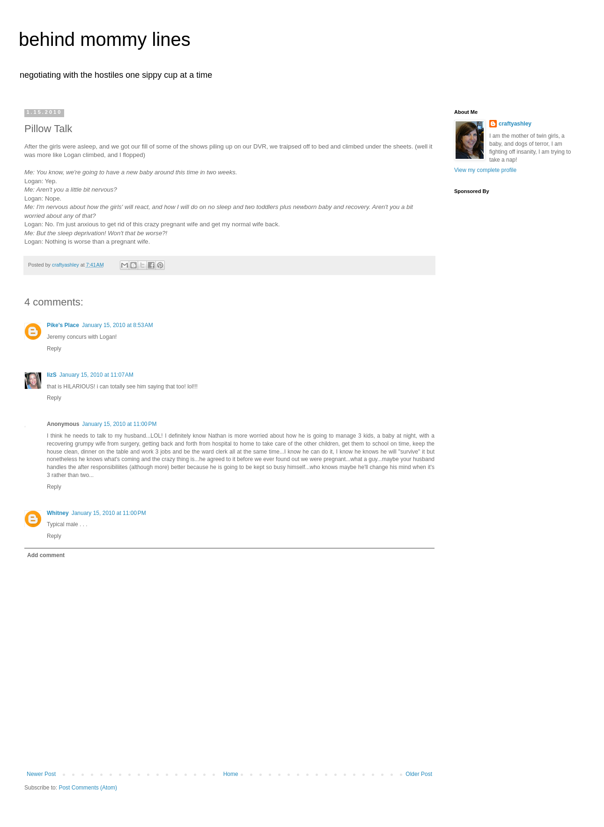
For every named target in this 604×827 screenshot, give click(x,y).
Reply (54, 348)
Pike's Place (63, 325)
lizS (52, 375)
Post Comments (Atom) (88, 787)
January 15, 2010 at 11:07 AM (96, 375)
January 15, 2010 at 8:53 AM (117, 325)
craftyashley (515, 123)
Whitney (58, 513)
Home (230, 774)
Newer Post (41, 774)
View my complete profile (485, 170)
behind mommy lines (105, 39)
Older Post (418, 774)
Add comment (46, 555)
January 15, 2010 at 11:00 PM (119, 424)
